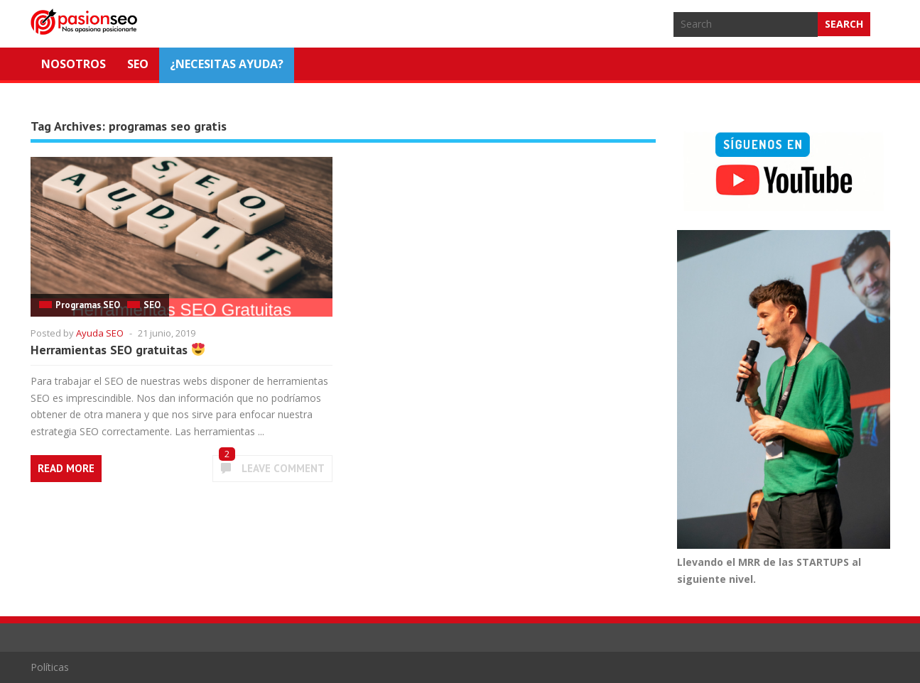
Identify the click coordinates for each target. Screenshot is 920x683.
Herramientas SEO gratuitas (118, 350)
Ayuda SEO (100, 333)
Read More (66, 468)
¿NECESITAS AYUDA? (226, 64)
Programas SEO (87, 305)
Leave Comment (283, 468)
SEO (137, 64)
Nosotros (73, 64)
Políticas (50, 667)
